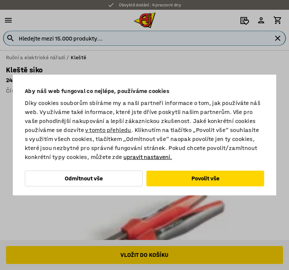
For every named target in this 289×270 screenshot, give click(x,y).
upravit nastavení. (147, 156)
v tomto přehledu (108, 130)
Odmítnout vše (84, 178)
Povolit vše (205, 178)
